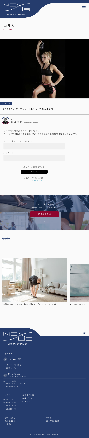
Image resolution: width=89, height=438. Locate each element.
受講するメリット (12, 368)
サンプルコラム (11, 406)
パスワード (8, 153)
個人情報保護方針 (53, 421)
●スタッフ (26, 401)
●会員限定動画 (28, 395)
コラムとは (9, 399)
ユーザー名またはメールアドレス (18, 141)
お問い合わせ (10, 418)
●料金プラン (27, 398)
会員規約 (8, 424)
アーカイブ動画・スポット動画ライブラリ (15, 375)
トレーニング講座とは (13, 365)
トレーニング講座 (12, 359)
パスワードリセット (34, 180)
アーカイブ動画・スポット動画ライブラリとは (16, 382)
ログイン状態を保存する (34, 167)
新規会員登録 (10, 421)
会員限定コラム (11, 409)
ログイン (49, 418)
